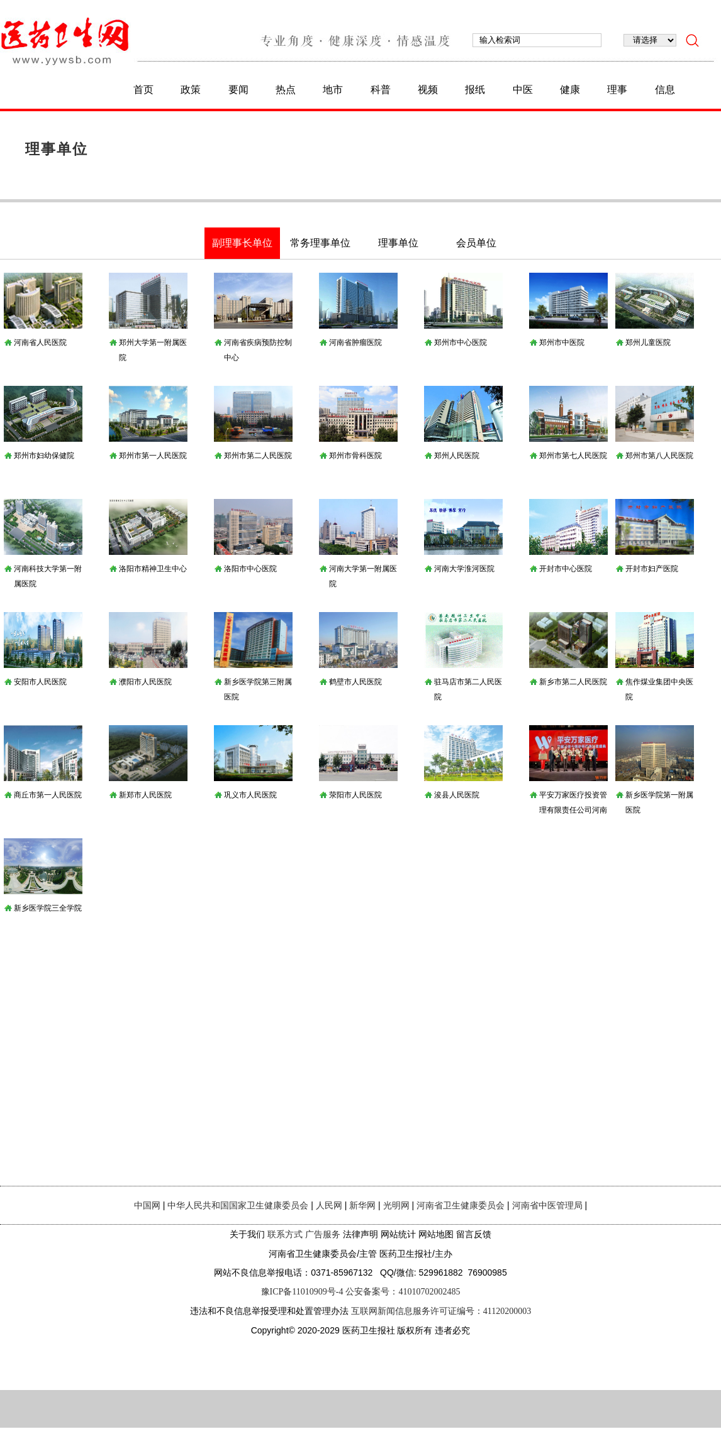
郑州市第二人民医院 (258, 455)
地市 (333, 89)
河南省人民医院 (40, 342)
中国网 (147, 1205)
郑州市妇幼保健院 (44, 455)
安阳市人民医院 (40, 681)
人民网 (329, 1205)
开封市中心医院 (565, 568)
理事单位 (56, 149)
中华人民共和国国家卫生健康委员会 (237, 1205)
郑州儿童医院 (648, 342)
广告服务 (322, 1234)
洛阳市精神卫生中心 (153, 568)
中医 (523, 89)
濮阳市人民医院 (145, 681)
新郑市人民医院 (145, 795)
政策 (191, 89)
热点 (286, 89)
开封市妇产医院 (651, 568)
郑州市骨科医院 (355, 455)
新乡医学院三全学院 (48, 908)
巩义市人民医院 (250, 795)
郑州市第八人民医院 (659, 455)
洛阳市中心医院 (250, 568)
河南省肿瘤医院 (355, 342)
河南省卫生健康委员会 (460, 1205)
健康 (570, 89)
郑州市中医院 (561, 342)
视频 (428, 89)
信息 (665, 89)
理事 (617, 89)
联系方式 (285, 1234)
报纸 (475, 89)
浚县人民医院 (456, 795)
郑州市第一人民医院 (153, 455)
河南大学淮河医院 (464, 568)
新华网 (362, 1205)
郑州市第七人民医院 (573, 455)
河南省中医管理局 (547, 1205)
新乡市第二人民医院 (573, 681)
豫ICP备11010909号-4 (302, 1291)
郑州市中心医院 (460, 342)
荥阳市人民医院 (355, 795)
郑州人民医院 (456, 455)
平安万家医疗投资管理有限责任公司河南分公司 (573, 810)
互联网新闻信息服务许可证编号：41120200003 (441, 1311)
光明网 (396, 1205)
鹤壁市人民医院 (355, 681)
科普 (381, 89)
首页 (143, 89)
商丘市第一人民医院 (48, 795)
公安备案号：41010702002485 (402, 1291)
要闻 (238, 89)
